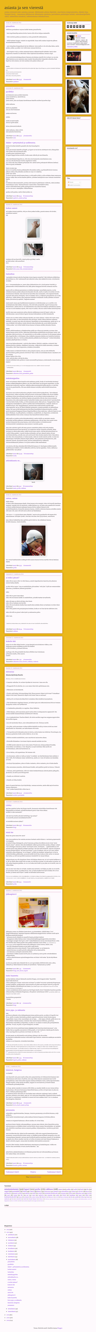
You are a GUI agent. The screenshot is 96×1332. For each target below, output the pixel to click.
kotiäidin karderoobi (51, 1193)
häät (34, 1193)
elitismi (83, 1197)
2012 (8, 1232)
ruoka (15, 456)
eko (22, 1195)
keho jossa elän (17, 269)
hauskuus (72, 1195)
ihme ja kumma (64, 1197)
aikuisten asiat (17, 373)
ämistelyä (40, 1201)
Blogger (59, 1328)
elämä (73, 1191)
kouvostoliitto (14, 1201)
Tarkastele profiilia (72, 46)
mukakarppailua (12, 378)
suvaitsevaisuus (35, 1197)
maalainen (25, 1201)
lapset (26, 971)
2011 (7, 1315)
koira (39, 1191)
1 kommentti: (27, 79)
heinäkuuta (11, 1248)
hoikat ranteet (11, 208)
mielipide (26, 1197)
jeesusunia (10, 1110)
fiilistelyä (43, 1197)
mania (20, 1197)
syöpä (15, 1195)
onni (33, 1195)
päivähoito (7, 1193)
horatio (25, 662)
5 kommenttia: (27, 1003)
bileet (64, 1195)
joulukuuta (11, 1235)
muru (14, 488)
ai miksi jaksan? (12, 577)
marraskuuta (12, 1237)
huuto (88, 1197)
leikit (20, 1201)
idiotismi (47, 1199)
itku (72, 1197)
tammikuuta (12, 1311)
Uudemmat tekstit (12, 1172)
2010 (8, 1318)
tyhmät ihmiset (32, 1199)
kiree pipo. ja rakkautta (15, 1010)
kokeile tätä (11, 641)
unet (8, 1195)
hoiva (14, 1105)
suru (14, 138)
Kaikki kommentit (74, 185)
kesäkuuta (11, 1251)
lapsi (80, 1195)
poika (19, 488)
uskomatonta (69, 1199)
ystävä (40, 1193)
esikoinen (47, 1191)
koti (18, 971)
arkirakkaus (65, 1191)
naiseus (63, 1193)
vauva (32, 1191)
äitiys (70, 1193)
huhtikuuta (11, 1257)
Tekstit (70, 182)
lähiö (87, 1195)
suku (57, 1195)
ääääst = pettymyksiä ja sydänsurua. (21, 142)
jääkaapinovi (11, 894)
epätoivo (15, 198)
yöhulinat (76, 1199)
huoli (18, 1105)
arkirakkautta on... (13, 460)
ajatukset (16, 82)
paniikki (77, 1197)
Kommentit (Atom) (35, 1177)
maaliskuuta (12, 1260)
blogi (14, 827)
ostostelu (18, 1199)
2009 (8, 1320)
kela (12, 1199)
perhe (31, 373)
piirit (30, 1201)
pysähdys (10, 91)
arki (75, 1189)
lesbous (27, 1193)
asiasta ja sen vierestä (23, 7)
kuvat (21, 971)
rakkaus (23, 488)
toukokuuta (11, 1254)
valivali (80, 1191)
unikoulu (6, 1199)
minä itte (9, 832)
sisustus (49, 1195)
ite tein (89, 1193)
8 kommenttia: (27, 825)
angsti (6, 1191)
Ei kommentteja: (28, 196)
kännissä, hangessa (14, 1070)
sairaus (24, 1165)
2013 (7, 1230)
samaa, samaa (11, 498)
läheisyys (50, 1197)
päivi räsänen (61, 1199)
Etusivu (33, 1172)
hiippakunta (7, 1201)
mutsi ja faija (23, 198)
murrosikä (53, 1199)
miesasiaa (10, 671)
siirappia (35, 1201)
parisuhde (26, 373)
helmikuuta (11, 1309)
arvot (56, 1197)
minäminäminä (28, 269)
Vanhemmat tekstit (54, 1172)
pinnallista (10, 26)
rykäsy (9, 805)
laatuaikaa (10, 274)
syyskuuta (11, 1243)
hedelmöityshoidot (10, 1197)
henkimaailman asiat (85, 1199)
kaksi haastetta (12, 975)
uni (27, 1195)
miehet (15, 795)
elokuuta (11, 1246)
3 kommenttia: (27, 136)
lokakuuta (11, 1240)
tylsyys (41, 1199)
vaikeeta (35, 662)
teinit (24, 1199)
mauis (79, 36)
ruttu (24, 1191)
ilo (87, 1189)
